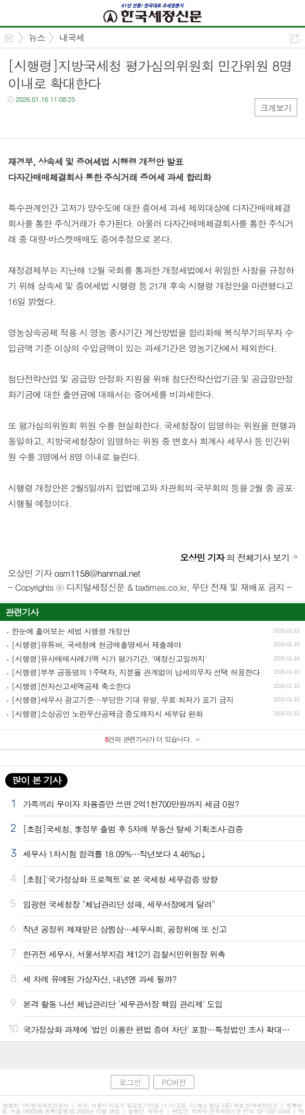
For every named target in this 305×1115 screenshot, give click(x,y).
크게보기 (275, 108)
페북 (17, 120)
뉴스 (37, 37)
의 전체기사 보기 (234, 557)
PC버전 (174, 1082)
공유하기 (294, 38)
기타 (79, 120)
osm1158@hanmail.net (97, 573)
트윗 (38, 120)
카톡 (58, 120)
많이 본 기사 (36, 780)
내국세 (71, 37)
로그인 (130, 1082)
